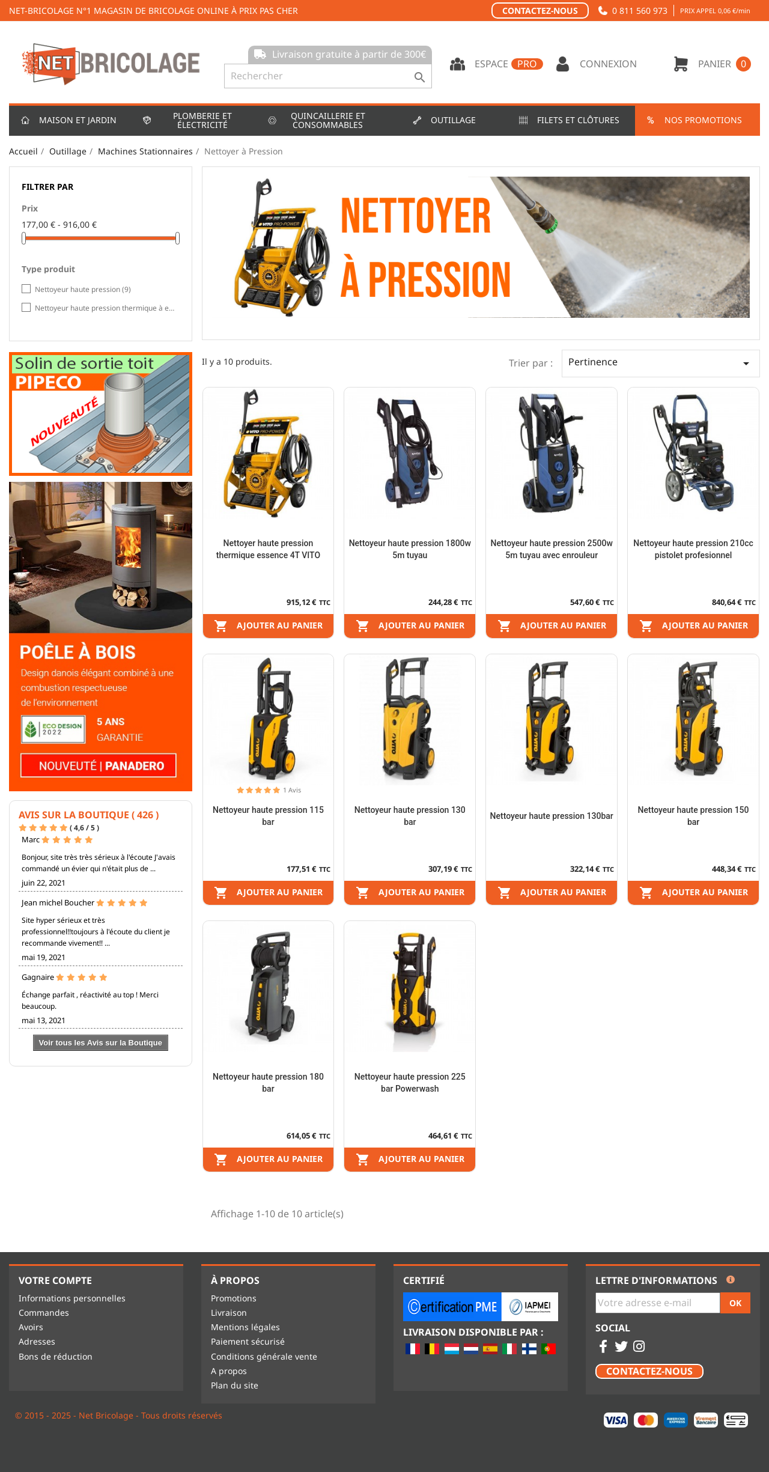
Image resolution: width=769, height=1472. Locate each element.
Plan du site (234, 1385)
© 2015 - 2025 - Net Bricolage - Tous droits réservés (118, 1415)
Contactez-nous (540, 10)
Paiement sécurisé (248, 1341)
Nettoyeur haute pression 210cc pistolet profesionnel (693, 549)
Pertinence (660, 363)
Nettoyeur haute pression (83, 289)
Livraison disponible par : (473, 1332)
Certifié (424, 1280)
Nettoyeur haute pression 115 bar (268, 816)
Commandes (44, 1312)
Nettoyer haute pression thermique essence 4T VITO (268, 549)
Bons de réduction (56, 1356)
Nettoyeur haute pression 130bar (551, 816)
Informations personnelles (72, 1298)
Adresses (37, 1341)
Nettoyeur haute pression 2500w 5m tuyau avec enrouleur (552, 549)
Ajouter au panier (268, 626)
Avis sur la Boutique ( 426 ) (89, 814)
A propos (229, 1370)
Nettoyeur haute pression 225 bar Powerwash (410, 1082)
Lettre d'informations (656, 1281)
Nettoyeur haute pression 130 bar (410, 816)
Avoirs (31, 1327)
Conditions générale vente (264, 1356)
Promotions (234, 1298)
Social (612, 1328)
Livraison (229, 1312)
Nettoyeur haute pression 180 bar (268, 1082)
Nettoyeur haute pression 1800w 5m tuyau (410, 549)
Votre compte (55, 1280)
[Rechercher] (328, 76)
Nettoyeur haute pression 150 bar (693, 816)
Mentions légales (245, 1327)
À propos (235, 1280)
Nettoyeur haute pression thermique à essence (105, 308)
